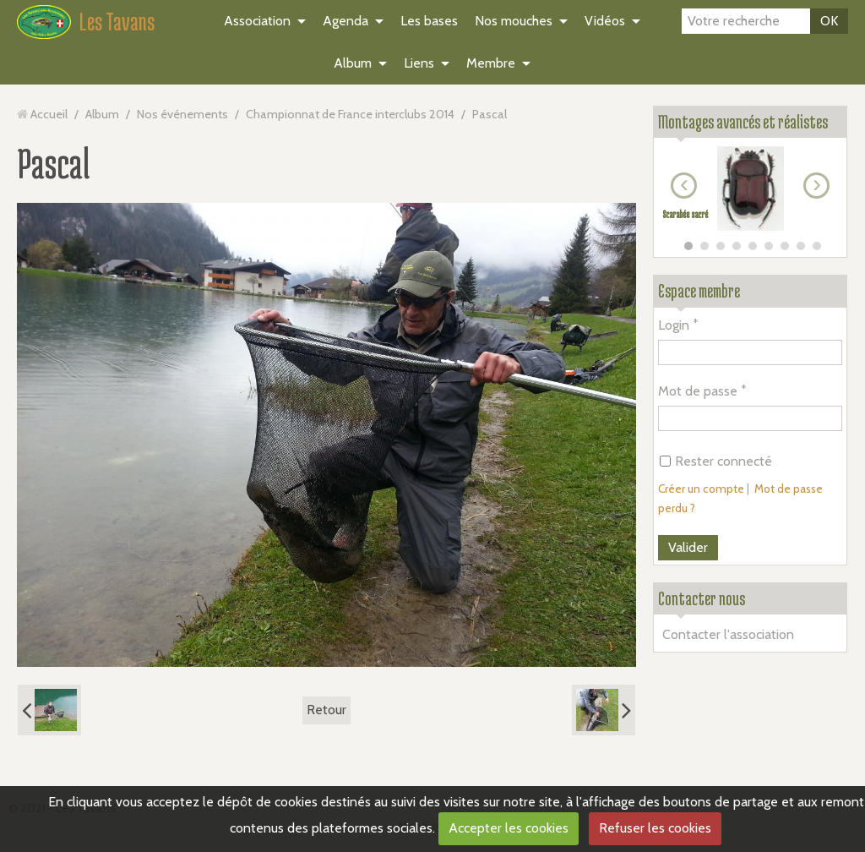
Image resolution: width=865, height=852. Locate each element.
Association (257, 21)
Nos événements (182, 114)
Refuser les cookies (655, 828)
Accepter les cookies (509, 828)
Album (353, 63)
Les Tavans (117, 21)
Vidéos (605, 21)
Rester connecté (716, 461)
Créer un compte (701, 488)
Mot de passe (697, 391)
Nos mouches (513, 21)
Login (673, 325)
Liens (419, 63)
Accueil (49, 114)
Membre (490, 63)
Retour (326, 710)
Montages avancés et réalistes (743, 122)
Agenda (345, 21)
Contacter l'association (728, 634)
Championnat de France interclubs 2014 (350, 114)
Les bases (429, 21)
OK (829, 21)
